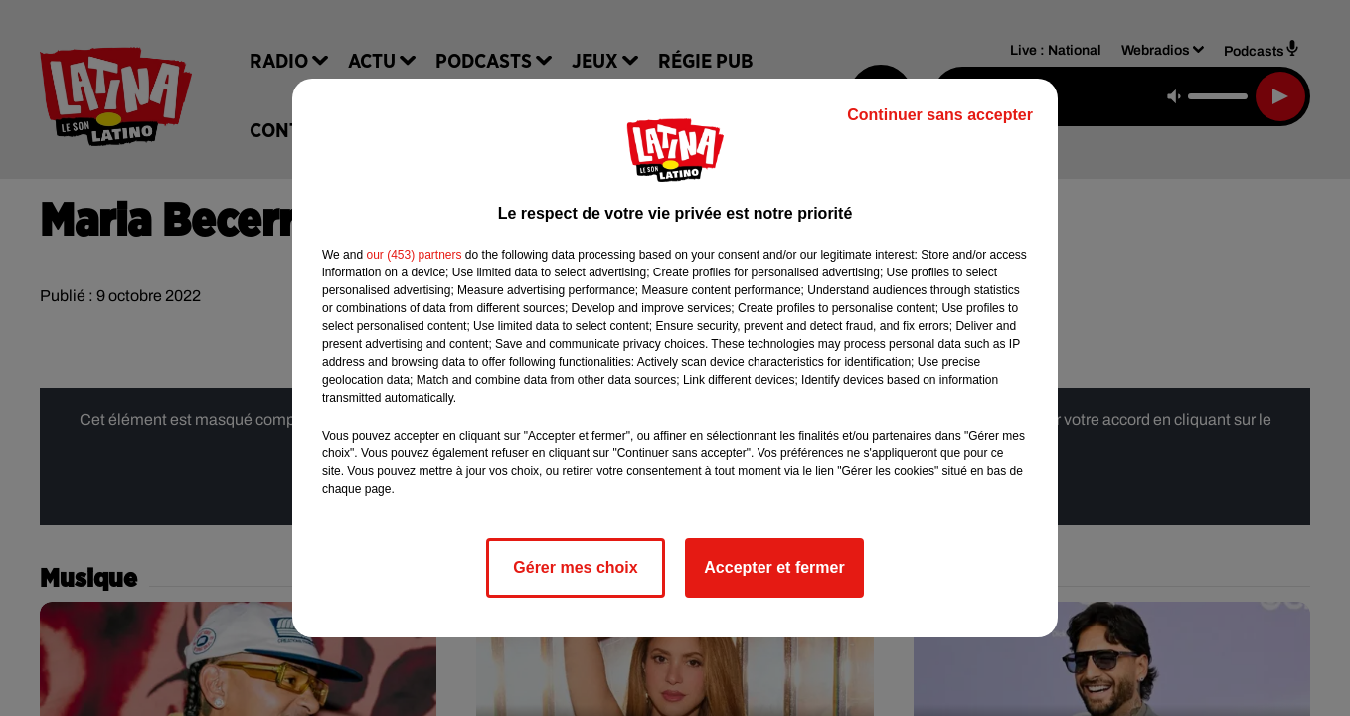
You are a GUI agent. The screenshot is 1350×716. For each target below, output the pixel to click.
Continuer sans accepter (940, 114)
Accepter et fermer (774, 567)
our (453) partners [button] (413, 255)
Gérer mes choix (575, 567)
